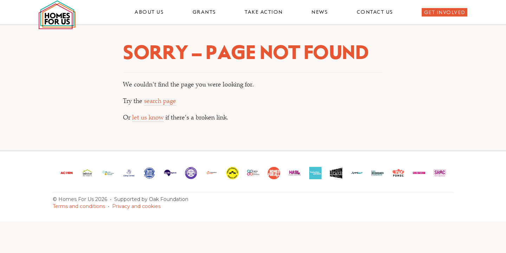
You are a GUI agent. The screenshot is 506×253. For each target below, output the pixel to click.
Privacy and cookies (136, 206)
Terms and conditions (79, 206)
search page (160, 101)
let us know (148, 118)
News (319, 12)
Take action (264, 12)
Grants (204, 12)
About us (149, 12)
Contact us (375, 12)
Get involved (445, 12)
